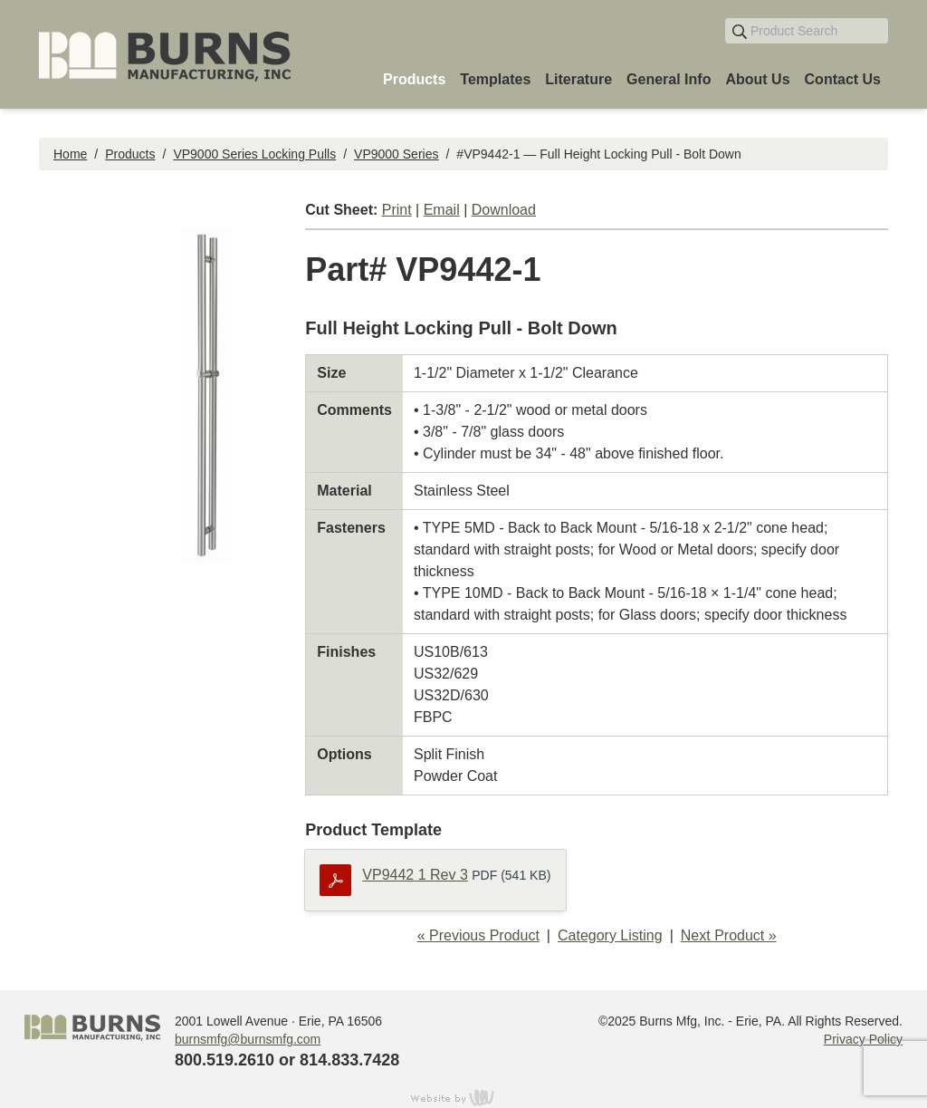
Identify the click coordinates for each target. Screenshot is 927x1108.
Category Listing (610, 935)
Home (70, 154)
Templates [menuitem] (495, 79)
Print (397, 209)
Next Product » (729, 935)
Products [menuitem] (414, 79)
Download (504, 209)
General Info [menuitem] (668, 79)
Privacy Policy (863, 1039)
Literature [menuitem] (578, 79)
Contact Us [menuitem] (843, 79)
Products (130, 154)
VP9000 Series (396, 154)
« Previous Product (478, 935)
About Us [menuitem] (757, 79)
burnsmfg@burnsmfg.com (247, 1039)
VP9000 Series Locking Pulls (254, 154)
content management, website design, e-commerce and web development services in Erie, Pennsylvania (463, 1097)
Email (442, 209)
